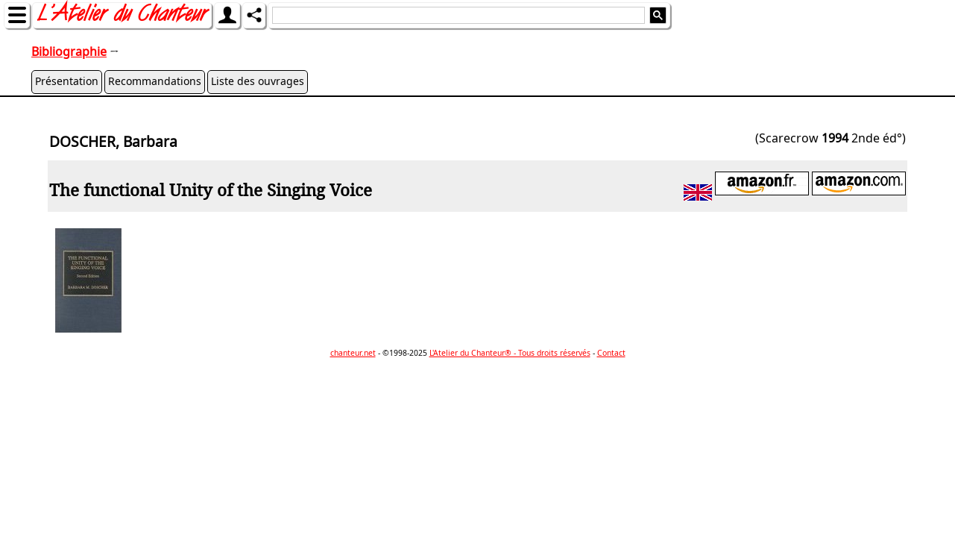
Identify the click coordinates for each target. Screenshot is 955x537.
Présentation (66, 81)
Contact (611, 353)
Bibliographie (69, 51)
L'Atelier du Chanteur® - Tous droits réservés (509, 353)
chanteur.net (353, 353)
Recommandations (154, 81)
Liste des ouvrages (257, 81)
